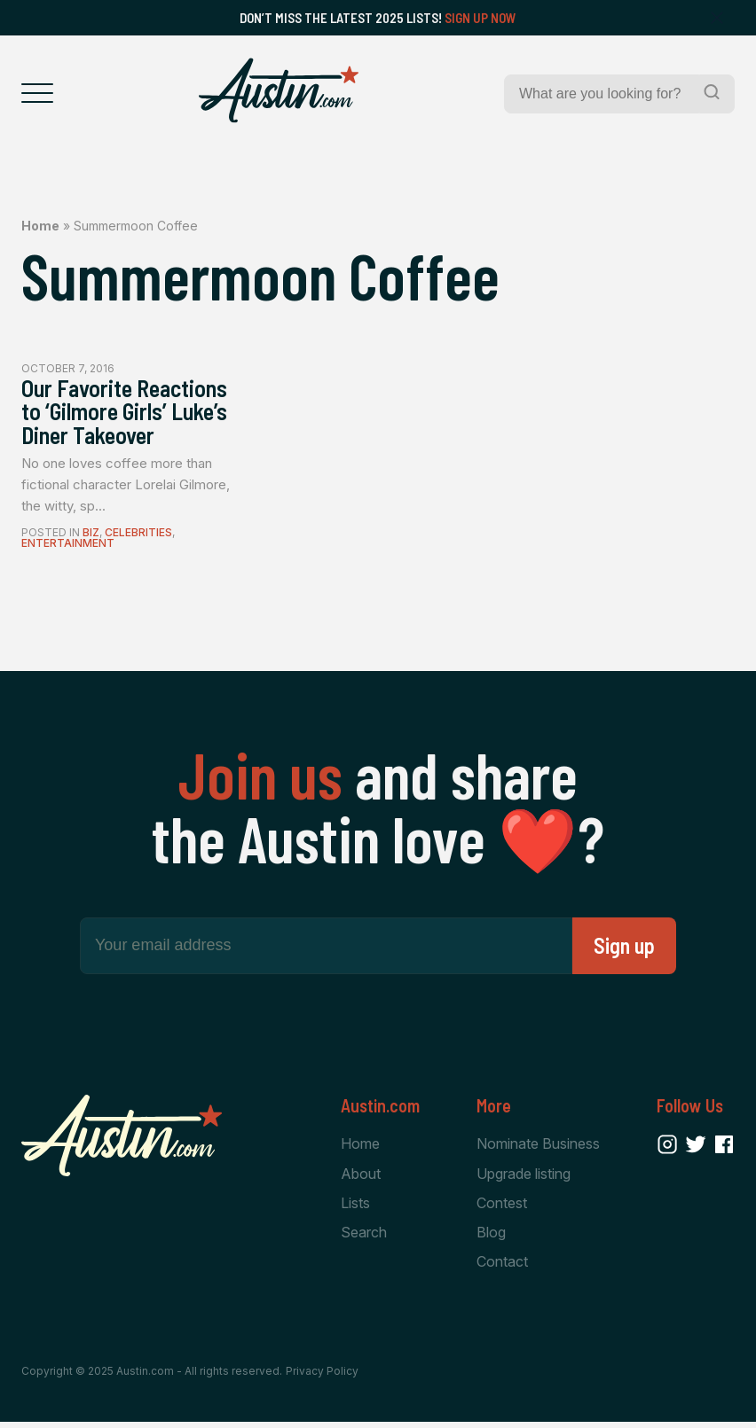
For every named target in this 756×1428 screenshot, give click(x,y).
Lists (355, 1208)
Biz (91, 536)
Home (40, 225)
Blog (491, 1238)
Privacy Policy (322, 1377)
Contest (501, 1208)
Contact (502, 1267)
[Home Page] (278, 90)
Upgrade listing (523, 1178)
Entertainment (67, 547)
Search (364, 1238)
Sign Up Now (480, 18)
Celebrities (138, 536)
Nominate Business (538, 1149)
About (361, 1178)
